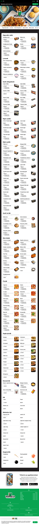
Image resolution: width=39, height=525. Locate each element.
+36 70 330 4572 (10, 510)
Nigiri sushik (25, 27)
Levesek (11, 27)
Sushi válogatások (17, 27)
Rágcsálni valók (5, 27)
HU (1, 1)
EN (3, 1)
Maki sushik (31, 27)
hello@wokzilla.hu (29, 510)
